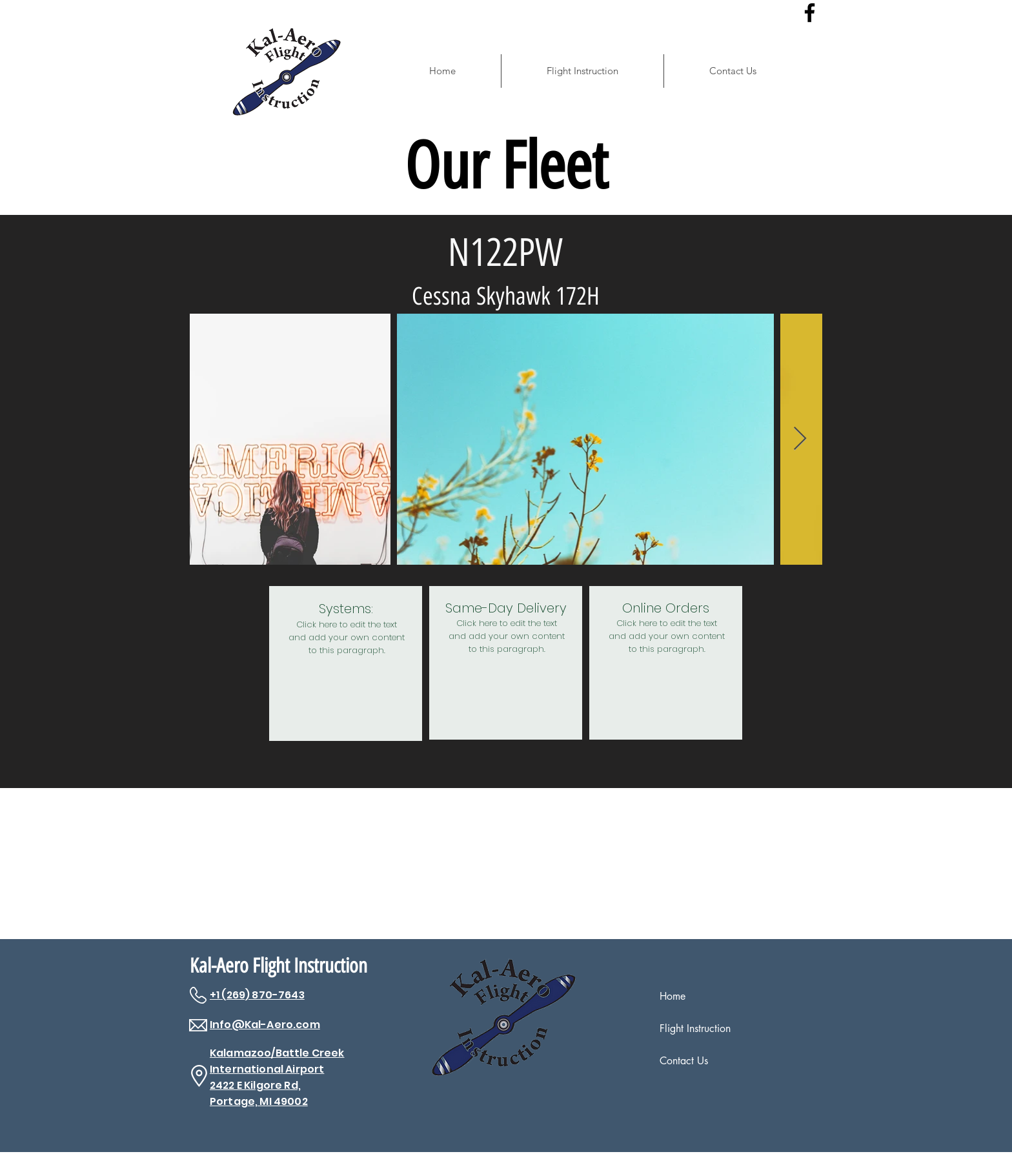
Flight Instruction (695, 1028)
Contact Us (684, 1061)
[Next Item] (800, 439)
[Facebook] (809, 12)
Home (672, 996)
